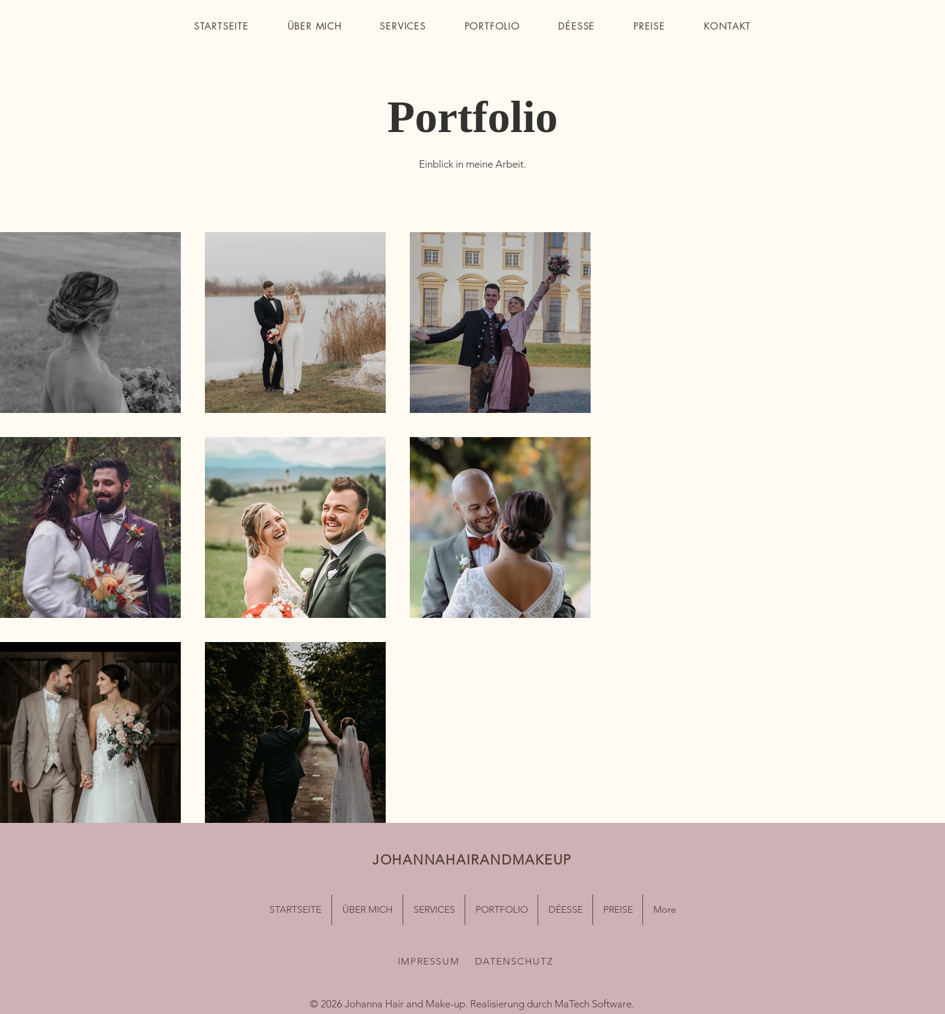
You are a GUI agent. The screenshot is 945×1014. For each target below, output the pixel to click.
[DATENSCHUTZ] (515, 961)
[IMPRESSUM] (429, 961)
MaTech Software (593, 1004)
